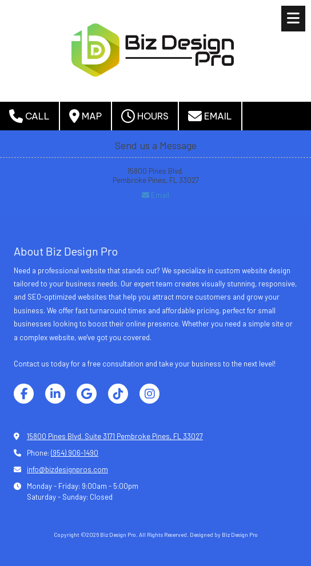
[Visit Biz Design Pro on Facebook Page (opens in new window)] (24, 394)
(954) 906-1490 (74, 452)
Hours (145, 116)
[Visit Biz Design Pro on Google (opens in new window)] (87, 394)
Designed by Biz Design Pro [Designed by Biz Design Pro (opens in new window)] (224, 534)
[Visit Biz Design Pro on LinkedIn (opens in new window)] (55, 394)
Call (29, 116)
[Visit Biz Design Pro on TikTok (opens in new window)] (118, 394)
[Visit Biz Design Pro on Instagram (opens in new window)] (149, 394)
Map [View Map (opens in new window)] (85, 116)
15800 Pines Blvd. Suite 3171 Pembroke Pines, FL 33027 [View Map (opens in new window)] (115, 436)
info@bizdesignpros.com (67, 469)
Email (210, 116)
